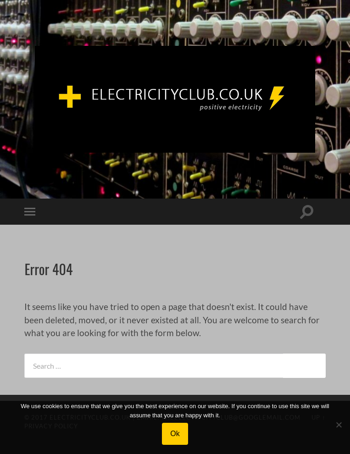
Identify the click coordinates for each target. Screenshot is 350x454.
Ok (174, 433)
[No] (338, 424)
